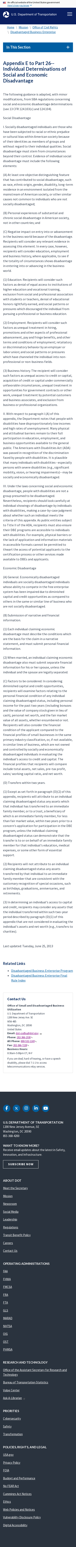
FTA (5, 1302)
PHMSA (7, 1349)
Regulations (10, 1227)
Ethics (7, 1502)
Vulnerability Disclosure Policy (22, 1517)
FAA (5, 1271)
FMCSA (7, 1287)
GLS (5, 1310)
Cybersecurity (12, 1418)
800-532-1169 (29, 1041)
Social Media (10, 1212)
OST (6, 1342)
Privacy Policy (11, 1463)
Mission (23, 27)
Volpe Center (11, 1390)
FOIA (6, 1470)
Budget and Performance (19, 1478)
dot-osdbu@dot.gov (29, 1033)
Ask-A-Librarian (14, 1398)
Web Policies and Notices (19, 1509)
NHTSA (7, 1326)
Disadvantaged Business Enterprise (33, 32)
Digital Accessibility (15, 1525)
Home (10, 27)
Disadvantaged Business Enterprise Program (42, 971)
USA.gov (8, 1455)
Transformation (13, 1434)
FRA (5, 1295)
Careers (8, 1243)
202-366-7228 (21, 1045)
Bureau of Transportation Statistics (25, 1382)
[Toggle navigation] (69, 14)
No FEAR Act (11, 1486)
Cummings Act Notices (17, 1494)
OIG (5, 1334)
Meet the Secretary (15, 1188)
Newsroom (10, 1204)
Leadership (10, 1219)
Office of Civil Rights (45, 27)
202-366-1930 (25, 1037)
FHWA (7, 1279)
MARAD (7, 1318)
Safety (7, 1426)
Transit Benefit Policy (17, 1235)
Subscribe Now (20, 1164)
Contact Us (10, 1251)
